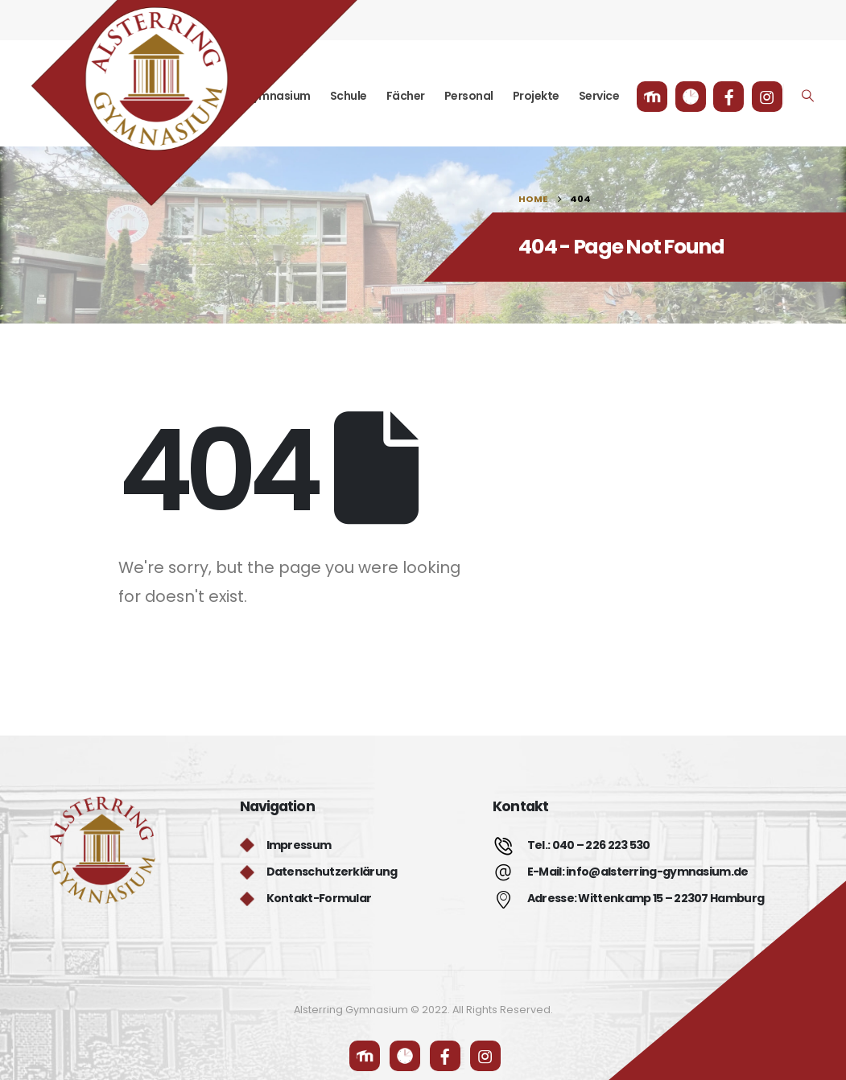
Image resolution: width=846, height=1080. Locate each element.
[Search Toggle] (807, 95)
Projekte (536, 96)
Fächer (405, 96)
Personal (468, 96)
